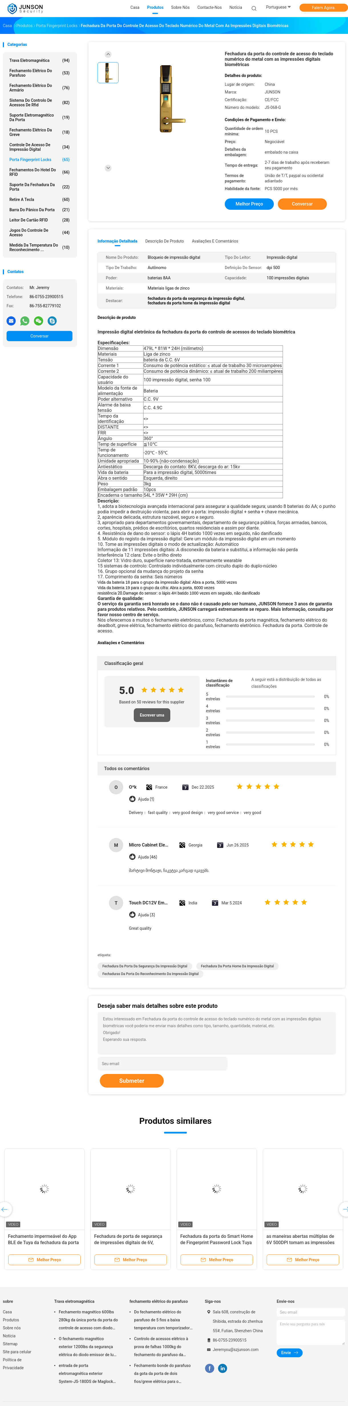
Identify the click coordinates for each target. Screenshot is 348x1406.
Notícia (9, 1336)
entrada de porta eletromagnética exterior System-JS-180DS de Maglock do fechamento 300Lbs (86, 1374)
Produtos (11, 1320)
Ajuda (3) (146, 915)
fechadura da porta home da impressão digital (237, 966)
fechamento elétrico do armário (39, 87)
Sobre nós (12, 1328)
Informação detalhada (117, 241)
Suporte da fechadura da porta (39, 187)
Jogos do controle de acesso (39, 232)
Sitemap (10, 1344)
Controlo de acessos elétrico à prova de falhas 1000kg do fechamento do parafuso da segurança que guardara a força (162, 1347)
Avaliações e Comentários (215, 241)
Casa (7, 1312)
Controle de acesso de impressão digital (39, 147)
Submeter (131, 1080)
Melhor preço (249, 204)
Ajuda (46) (147, 857)
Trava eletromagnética (39, 60)
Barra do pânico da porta (39, 210)
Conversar (39, 336)
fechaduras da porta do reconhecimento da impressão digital (150, 974)
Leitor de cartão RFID (39, 220)
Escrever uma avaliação (152, 717)
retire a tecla (39, 199)
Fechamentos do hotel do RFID (39, 172)
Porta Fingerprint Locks (39, 159)
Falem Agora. (323, 7)
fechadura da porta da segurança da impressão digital (144, 966)
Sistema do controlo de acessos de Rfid (39, 102)
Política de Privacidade (13, 1364)
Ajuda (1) (146, 799)
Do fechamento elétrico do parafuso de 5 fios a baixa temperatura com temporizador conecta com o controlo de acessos (162, 1321)
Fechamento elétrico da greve (39, 132)
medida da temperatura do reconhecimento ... (39, 247)
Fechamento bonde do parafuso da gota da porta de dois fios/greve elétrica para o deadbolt (162, 1374)
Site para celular (17, 1352)
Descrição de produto (164, 241)
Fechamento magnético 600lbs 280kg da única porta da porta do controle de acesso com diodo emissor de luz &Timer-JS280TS (88, 1321)
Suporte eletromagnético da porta (39, 117)
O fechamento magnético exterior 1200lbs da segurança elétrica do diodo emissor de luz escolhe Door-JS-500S (87, 1347)
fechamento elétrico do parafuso (39, 73)
